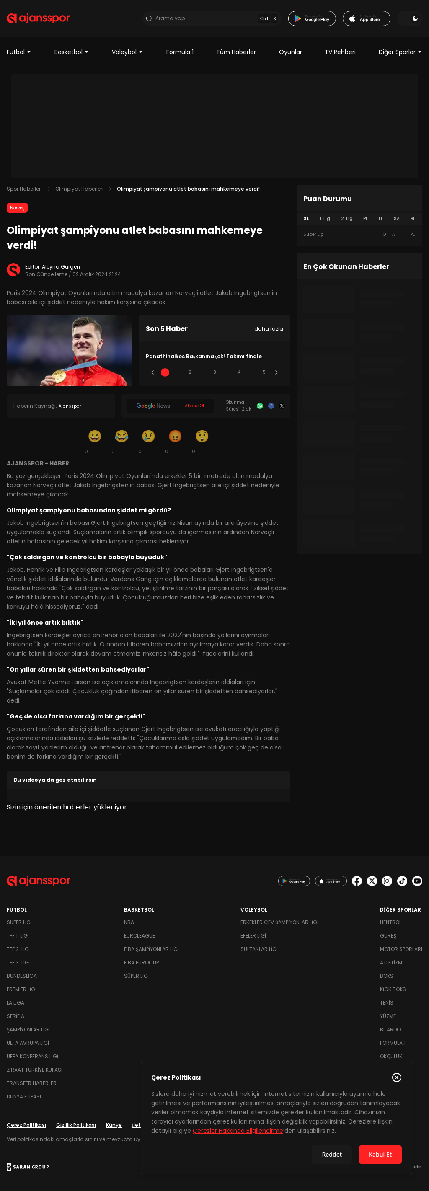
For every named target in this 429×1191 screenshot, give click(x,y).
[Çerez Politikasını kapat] (397, 1077)
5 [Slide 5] (264, 372)
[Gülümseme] (95, 441)
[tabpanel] (359, 235)
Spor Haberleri (24, 188)
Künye (114, 1125)
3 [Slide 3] (214, 372)
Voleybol (127, 52)
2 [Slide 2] (190, 372)
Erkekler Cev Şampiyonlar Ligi (279, 922)
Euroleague (139, 935)
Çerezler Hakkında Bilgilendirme (238, 1130)
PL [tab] (365, 218)
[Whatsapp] (260, 406)
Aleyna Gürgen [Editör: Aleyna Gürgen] (61, 266)
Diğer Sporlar (400, 52)
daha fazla (268, 328)
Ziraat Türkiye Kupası (34, 1069)
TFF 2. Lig (18, 949)
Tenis (386, 1002)
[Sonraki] (276, 372)
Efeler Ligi (253, 935)
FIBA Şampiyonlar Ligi (151, 949)
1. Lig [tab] (325, 218)
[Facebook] (271, 406)
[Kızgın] (175, 441)
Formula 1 (180, 52)
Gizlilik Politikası (76, 1125)
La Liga (15, 1002)
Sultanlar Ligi (259, 949)
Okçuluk (391, 1056)
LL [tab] (381, 218)
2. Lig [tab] (347, 218)
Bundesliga (22, 975)
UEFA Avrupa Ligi (28, 1042)
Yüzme (388, 1016)
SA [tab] (397, 218)
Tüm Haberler (236, 52)
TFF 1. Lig (17, 935)
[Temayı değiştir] (409, 18)
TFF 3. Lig (18, 962)
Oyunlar (290, 52)
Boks (386, 975)
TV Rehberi (340, 52)
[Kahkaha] (121, 441)
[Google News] (170, 406)
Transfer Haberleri (32, 1083)
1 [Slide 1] (165, 372)
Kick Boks (393, 989)
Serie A (15, 1016)
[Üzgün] (148, 441)
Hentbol (390, 922)
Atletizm (391, 962)
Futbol (19, 52)
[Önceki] (152, 372)
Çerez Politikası (26, 1125)
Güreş (388, 935)
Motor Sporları (401, 949)
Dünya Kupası (24, 1096)
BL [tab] (413, 218)
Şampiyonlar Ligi (28, 1029)
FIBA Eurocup (141, 962)
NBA (129, 922)
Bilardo (390, 1029)
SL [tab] (306, 218)
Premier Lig (21, 989)
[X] (282, 406)
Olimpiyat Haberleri (79, 188)
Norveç (17, 208)
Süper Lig (19, 922)
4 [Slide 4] (239, 372)
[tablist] (359, 219)
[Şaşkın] (202, 441)
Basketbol (71, 52)
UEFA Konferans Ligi (32, 1056)
